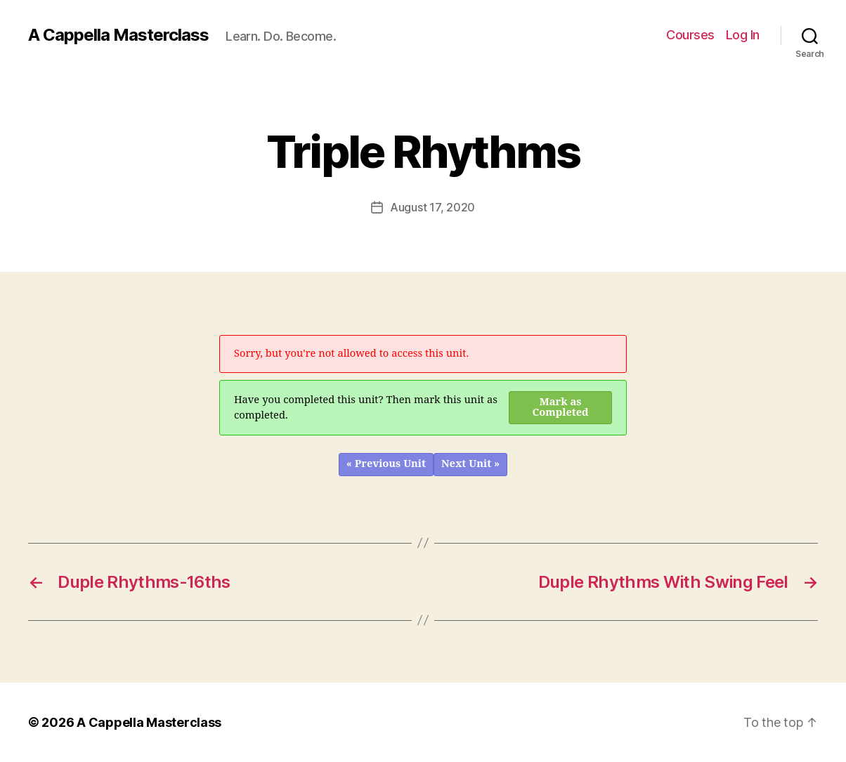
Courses (690, 34)
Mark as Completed (561, 407)
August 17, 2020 (432, 207)
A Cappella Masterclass (118, 35)
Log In (743, 34)
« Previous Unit (386, 464)
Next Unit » (470, 464)
